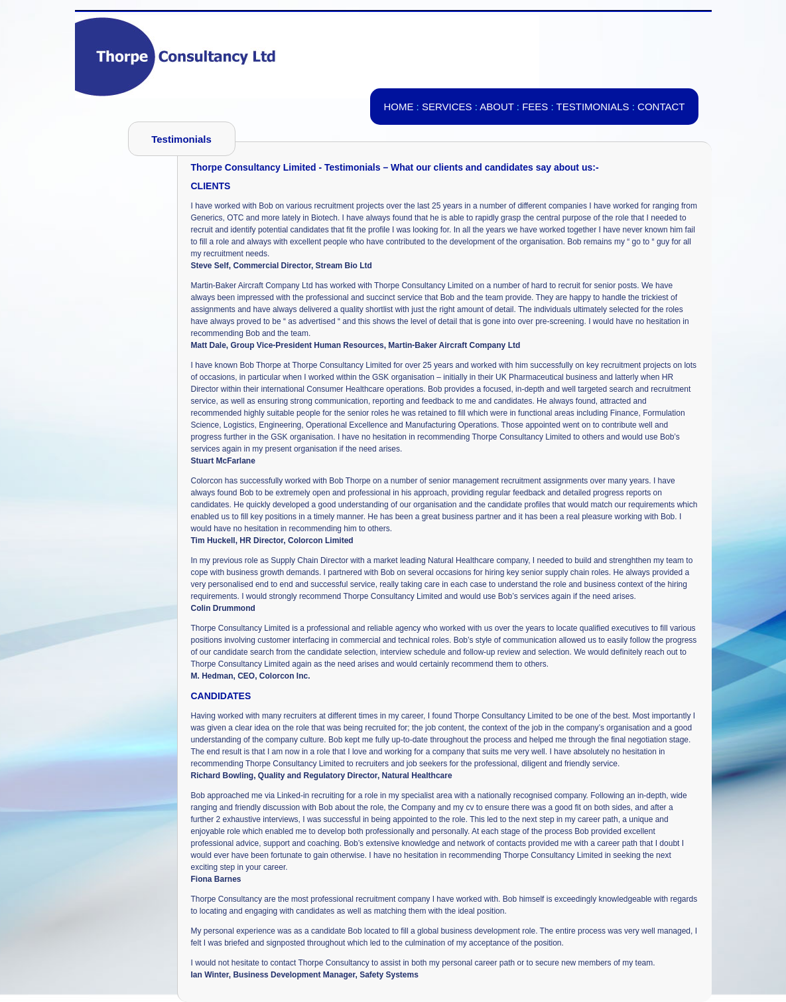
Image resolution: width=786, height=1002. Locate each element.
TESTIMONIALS (593, 106)
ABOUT (496, 106)
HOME (398, 106)
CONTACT (661, 106)
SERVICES (447, 106)
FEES (535, 106)
